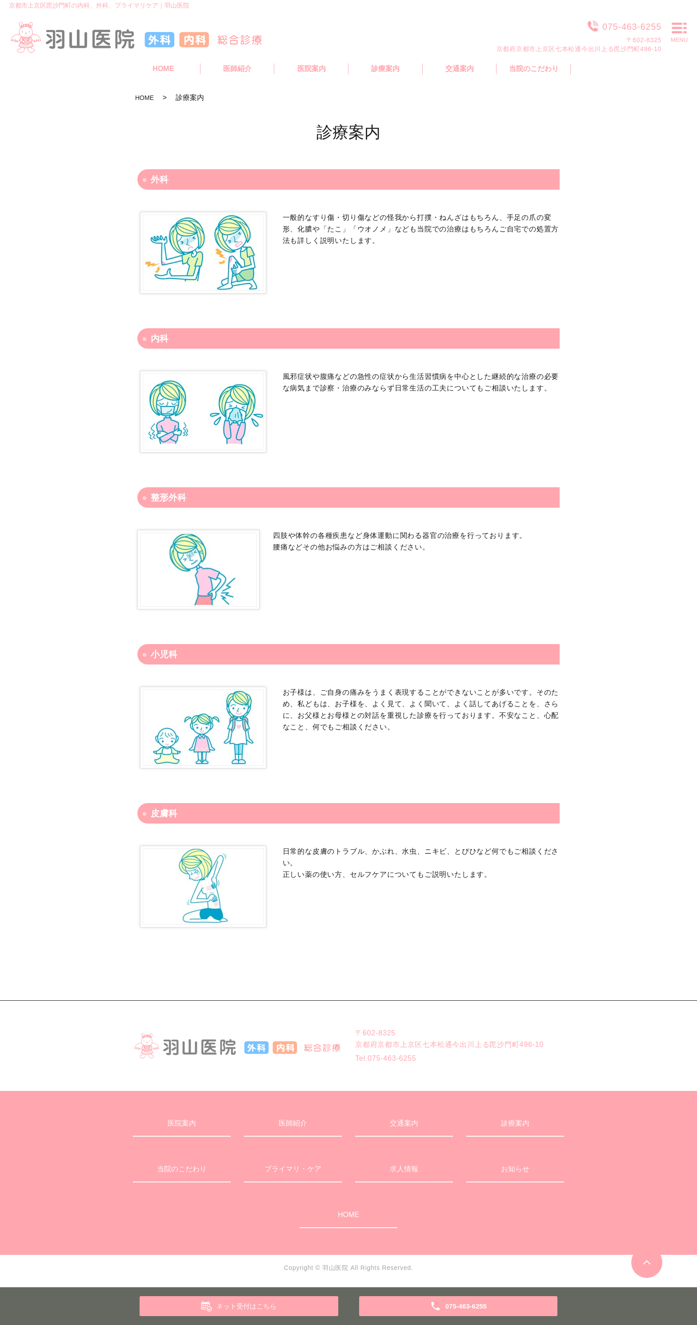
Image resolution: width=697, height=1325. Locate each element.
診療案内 (515, 1123)
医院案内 (182, 1123)
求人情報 (404, 1169)
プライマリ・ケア (292, 1169)
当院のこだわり (182, 1169)
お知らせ (515, 1169)
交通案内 (404, 1123)
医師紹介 (293, 1123)
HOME (144, 97)
